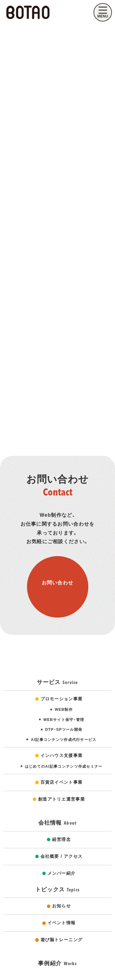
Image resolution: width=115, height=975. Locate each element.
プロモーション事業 (61, 698)
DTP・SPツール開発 (63, 729)
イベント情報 (62, 922)
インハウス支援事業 (61, 755)
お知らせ (61, 905)
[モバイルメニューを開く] (103, 12)
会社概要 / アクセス (61, 856)
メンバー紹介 (62, 873)
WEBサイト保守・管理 (63, 720)
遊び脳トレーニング (61, 939)
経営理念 (61, 839)
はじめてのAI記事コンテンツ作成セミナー (64, 766)
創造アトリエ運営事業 (61, 799)
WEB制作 (63, 709)
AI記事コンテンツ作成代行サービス (64, 740)
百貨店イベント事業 (61, 782)
